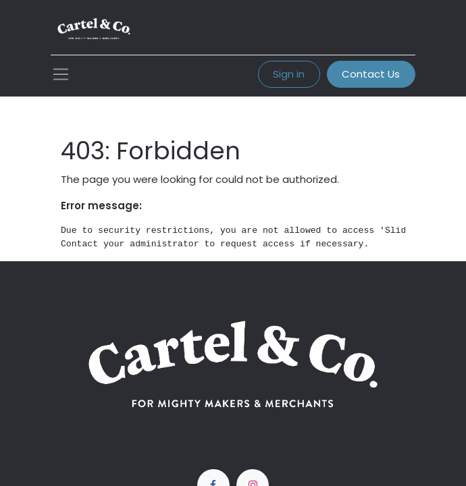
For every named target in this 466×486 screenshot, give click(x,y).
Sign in (289, 74)
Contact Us (371, 74)
